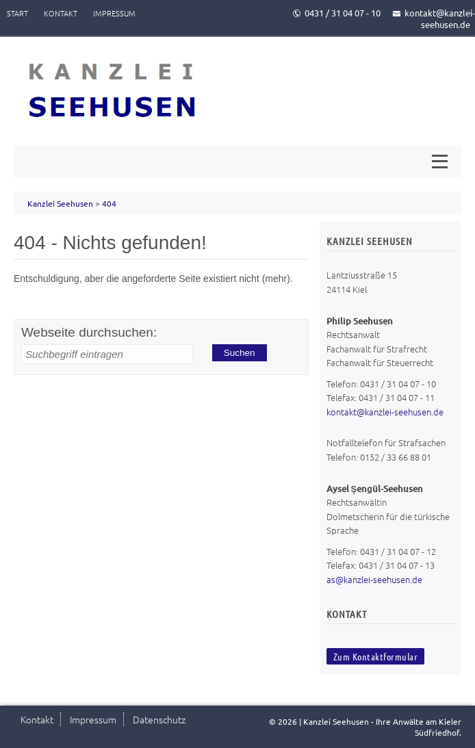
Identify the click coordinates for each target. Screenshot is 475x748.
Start (17, 13)
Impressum (114, 13)
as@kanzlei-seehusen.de (374, 579)
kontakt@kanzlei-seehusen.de (433, 18)
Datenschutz (159, 719)
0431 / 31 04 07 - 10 (336, 12)
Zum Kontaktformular (375, 656)
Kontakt (60, 13)
